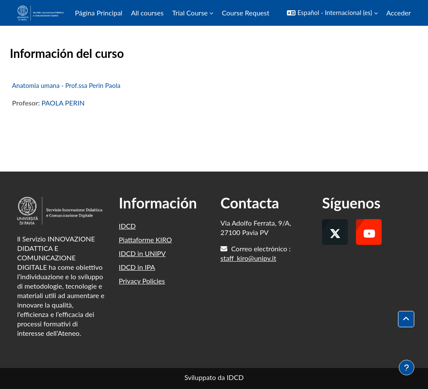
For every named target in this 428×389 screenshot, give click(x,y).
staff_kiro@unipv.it (248, 258)
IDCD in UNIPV (142, 253)
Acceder (398, 13)
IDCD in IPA (137, 267)
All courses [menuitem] (147, 13)
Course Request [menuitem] (245, 13)
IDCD (127, 226)
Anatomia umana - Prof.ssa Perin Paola (66, 85)
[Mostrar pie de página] (406, 367)
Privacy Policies (142, 281)
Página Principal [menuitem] (99, 13)
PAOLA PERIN (63, 103)
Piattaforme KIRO (145, 239)
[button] (332, 13)
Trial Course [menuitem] (190, 13)
